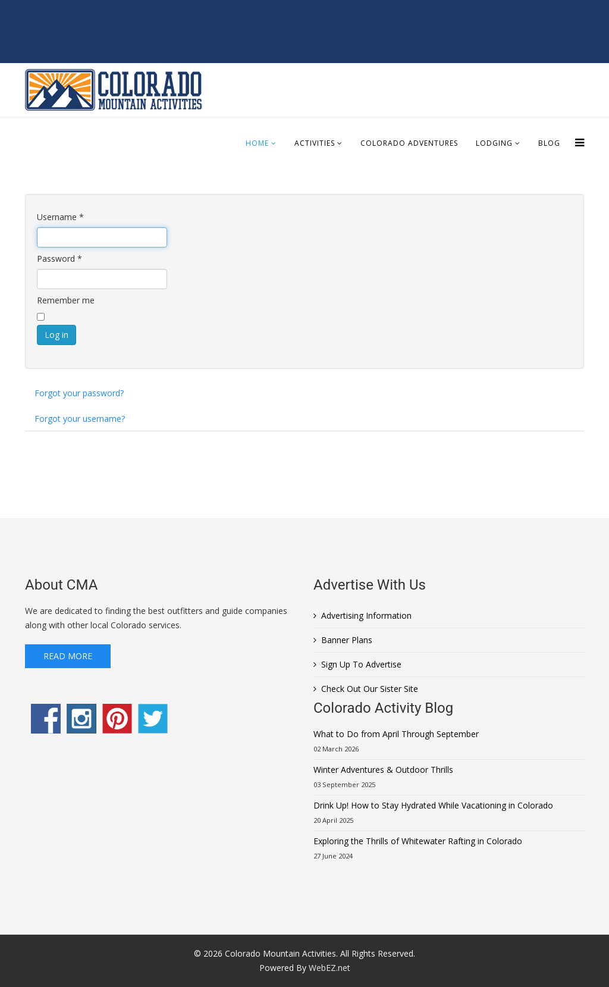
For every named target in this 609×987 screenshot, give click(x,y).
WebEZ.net (329, 967)
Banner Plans (346, 640)
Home (257, 143)
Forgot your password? (79, 393)
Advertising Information (366, 615)
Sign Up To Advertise (361, 664)
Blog (549, 143)
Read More (67, 656)
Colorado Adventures (409, 143)
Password (59, 258)
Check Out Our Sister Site (369, 688)
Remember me (66, 300)
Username (60, 217)
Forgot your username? (79, 418)
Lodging (494, 143)
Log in (56, 334)
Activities (314, 143)
